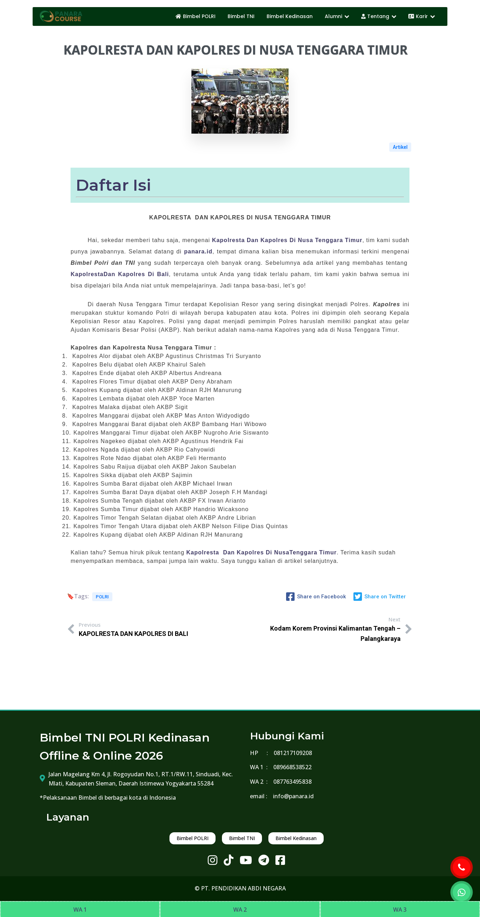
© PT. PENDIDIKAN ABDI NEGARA (240, 888)
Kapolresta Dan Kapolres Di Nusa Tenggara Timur (287, 240)
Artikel (400, 147)
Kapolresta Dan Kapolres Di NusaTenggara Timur (261, 552)
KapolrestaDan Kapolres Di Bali (120, 274)
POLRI (102, 596)
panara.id (198, 251)
